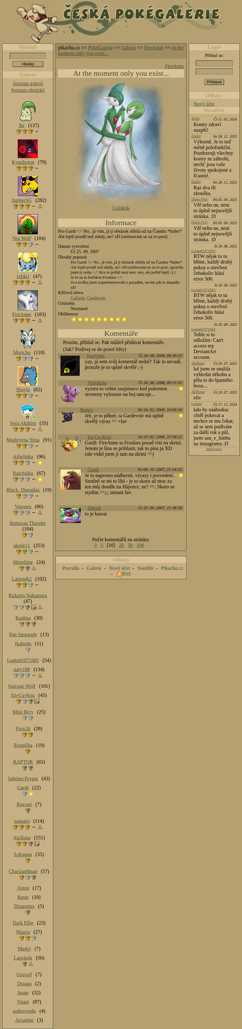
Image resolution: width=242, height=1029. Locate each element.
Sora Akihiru (23, 423)
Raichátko (23, 473)
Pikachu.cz (172, 568)
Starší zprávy (214, 449)
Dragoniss (24, 906)
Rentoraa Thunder (28, 523)
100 (140, 545)
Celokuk (121, 208)
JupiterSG (22, 200)
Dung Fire (199, 199)
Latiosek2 (22, 578)
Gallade (78, 297)
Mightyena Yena (23, 439)
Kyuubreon (23, 162)
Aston (23, 888)
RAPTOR (23, 762)
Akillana (197, 363)
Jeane (23, 992)
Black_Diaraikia (23, 489)
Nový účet (203, 104)
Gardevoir (96, 297)
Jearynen (96, 356)
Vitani (23, 1001)
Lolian (196, 404)
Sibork (94, 508)
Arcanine (24, 1020)
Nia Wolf (22, 238)
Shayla (23, 389)
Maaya (23, 932)
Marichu (21, 352)
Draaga (24, 983)
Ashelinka (23, 456)
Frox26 (23, 728)
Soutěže (146, 568)
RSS (126, 573)
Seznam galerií (28, 83)
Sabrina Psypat (23, 778)
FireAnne (153, 47)
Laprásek (23, 957)
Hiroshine (23, 562)
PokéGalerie (100, 47)
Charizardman (23, 871)
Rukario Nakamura (28, 595)
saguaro (22, 821)
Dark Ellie (23, 923)
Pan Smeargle (23, 634)
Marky (24, 948)
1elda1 (23, 276)
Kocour (24, 804)
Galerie (128, 47)
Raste (23, 897)
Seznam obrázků (27, 90)
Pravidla (70, 568)
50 (130, 545)
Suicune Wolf (22, 686)
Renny (87, 410)
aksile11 (22, 545)
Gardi (93, 469)
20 (121, 545)
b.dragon (23, 854)
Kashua (23, 617)
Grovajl (24, 974)
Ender (195, 136)
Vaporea (23, 506)
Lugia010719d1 (203, 251)
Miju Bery (23, 712)
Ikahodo (23, 643)
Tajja (195, 118)
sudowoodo (24, 1011)
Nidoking (97, 383)
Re (22, 125)
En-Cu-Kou (99, 437)
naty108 (22, 669)
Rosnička (23, 745)
